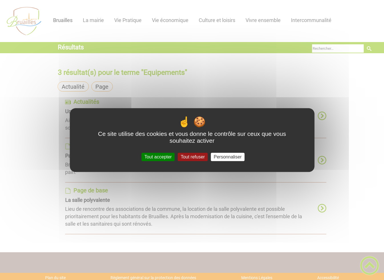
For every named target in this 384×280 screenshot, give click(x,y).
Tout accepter (158, 156)
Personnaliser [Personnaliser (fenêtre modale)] (228, 156)
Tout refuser (193, 156)
